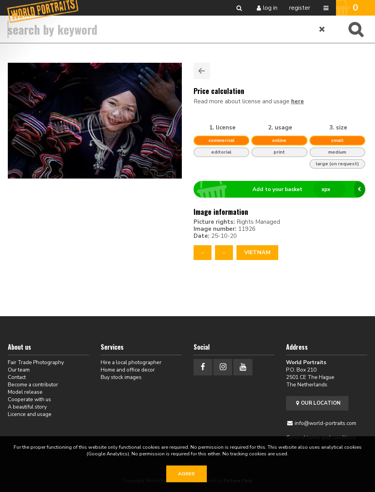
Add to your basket (282, 189)
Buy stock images (121, 377)
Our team (19, 369)
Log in (270, 8)
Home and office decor (128, 369)
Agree (186, 473)
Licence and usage (30, 414)
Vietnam (257, 252)
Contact (17, 377)
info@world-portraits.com (325, 423)
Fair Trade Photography (36, 362)
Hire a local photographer (131, 362)
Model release (25, 392)
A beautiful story (27, 407)
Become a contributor (33, 384)
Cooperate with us (29, 399)
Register (299, 8)
